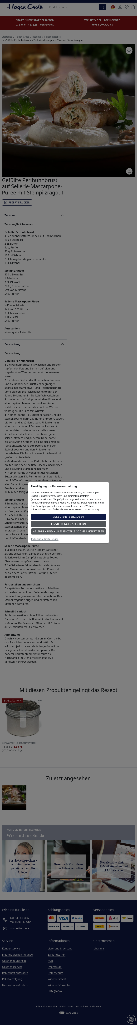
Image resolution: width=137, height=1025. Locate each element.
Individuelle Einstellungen (45, 538)
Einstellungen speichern (68, 524)
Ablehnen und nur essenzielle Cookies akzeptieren (68, 531)
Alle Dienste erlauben (68, 516)
